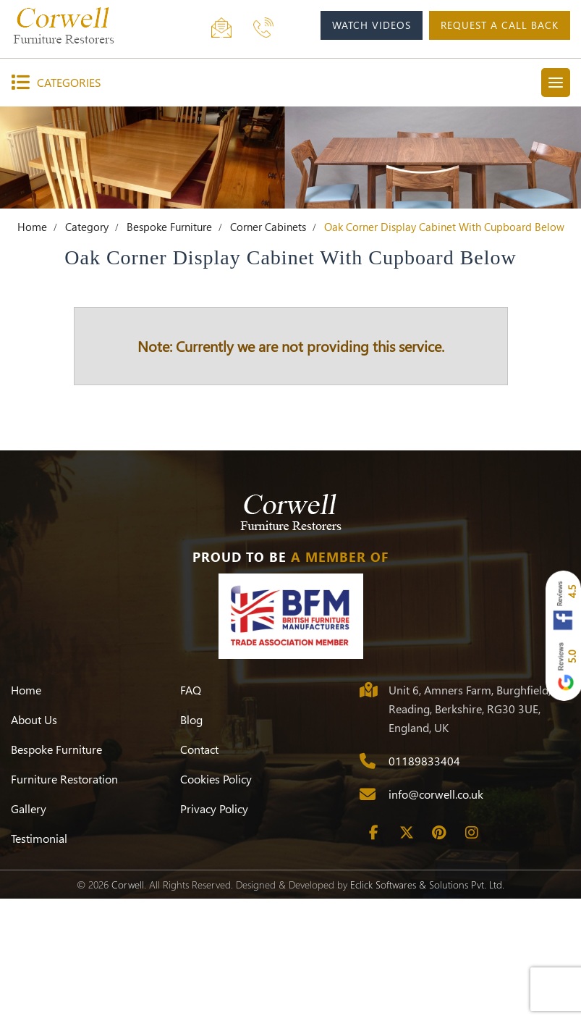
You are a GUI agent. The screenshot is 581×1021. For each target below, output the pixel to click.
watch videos (371, 25)
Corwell (127, 884)
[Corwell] (79, 25)
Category (87, 226)
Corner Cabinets (268, 226)
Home (32, 226)
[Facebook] (374, 832)
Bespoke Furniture (169, 226)
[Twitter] (406, 832)
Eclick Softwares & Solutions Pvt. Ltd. (427, 884)
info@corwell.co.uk (436, 794)
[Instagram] (471, 832)
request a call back (500, 25)
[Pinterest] (439, 832)
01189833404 (424, 760)
